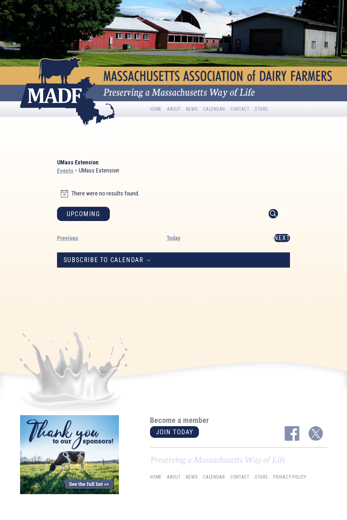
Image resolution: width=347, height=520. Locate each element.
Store (261, 109)
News (192, 109)
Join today (174, 432)
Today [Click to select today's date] (173, 238)
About (174, 109)
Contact (239, 109)
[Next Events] (282, 238)
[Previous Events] (67, 238)
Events (65, 170)
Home (156, 109)
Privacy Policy (290, 477)
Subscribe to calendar (104, 260)
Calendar (214, 109)
